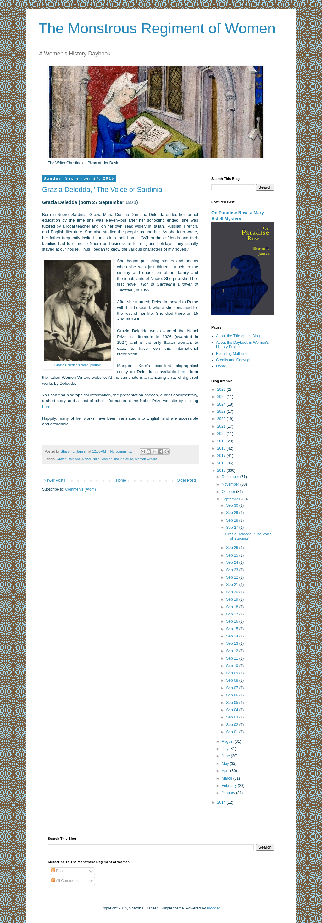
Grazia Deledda (68, 459)
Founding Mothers (231, 353)
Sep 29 (232, 513)
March (227, 778)
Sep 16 (232, 621)
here (182, 371)
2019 (222, 441)
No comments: (121, 451)
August (228, 741)
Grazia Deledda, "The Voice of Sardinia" (103, 189)
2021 (222, 426)
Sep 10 (232, 666)
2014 (222, 802)
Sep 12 (232, 651)
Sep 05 (232, 703)
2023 (222, 411)
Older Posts (187, 480)
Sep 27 (232, 527)
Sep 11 (232, 658)
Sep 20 (232, 592)
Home (121, 480)
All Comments (65, 881)
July (226, 749)
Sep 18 (232, 607)
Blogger (213, 908)
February (230, 785)
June (226, 756)
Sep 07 (232, 688)
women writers (146, 459)
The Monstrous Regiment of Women (156, 28)
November (231, 484)
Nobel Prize (91, 459)
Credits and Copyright (234, 360)
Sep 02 (232, 725)
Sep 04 (232, 710)
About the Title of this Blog (238, 336)
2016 (222, 463)
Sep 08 (232, 680)
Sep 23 (232, 570)
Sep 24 (232, 562)
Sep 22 (232, 577)
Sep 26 (232, 547)
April (226, 771)
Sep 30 (232, 505)
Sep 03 (232, 717)
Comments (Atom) (80, 489)
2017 (222, 455)
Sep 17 (232, 614)
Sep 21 (232, 584)
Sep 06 (232, 695)
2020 (222, 433)
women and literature (117, 459)
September (231, 499)
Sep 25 (232, 555)
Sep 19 (232, 599)
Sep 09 (232, 673)
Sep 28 (232, 520)
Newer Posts (54, 480)
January (229, 793)
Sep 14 (232, 636)
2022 (222, 419)
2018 (222, 448)
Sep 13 (232, 643)
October (229, 491)
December (231, 477)
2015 (222, 470)
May (226, 763)
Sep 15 (232, 629)
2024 (222, 404)
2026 (222, 389)
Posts (58, 871)
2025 (222, 397)
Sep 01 (232, 732)
